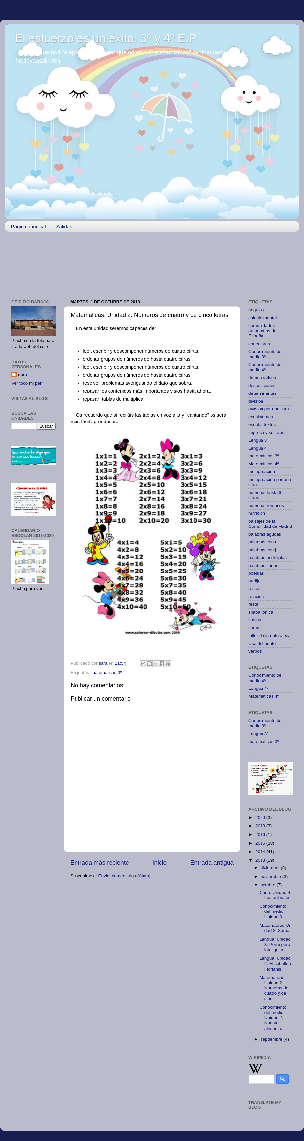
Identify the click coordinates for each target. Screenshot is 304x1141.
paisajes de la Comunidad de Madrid (270, 524)
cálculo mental (262, 317)
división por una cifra (268, 409)
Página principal (28, 226)
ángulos (256, 309)
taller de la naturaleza (269, 635)
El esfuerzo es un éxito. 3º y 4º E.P (106, 38)
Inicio (159, 862)
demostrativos (262, 377)
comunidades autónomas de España (262, 330)
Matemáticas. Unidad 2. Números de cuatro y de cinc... (274, 988)
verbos (255, 651)
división (255, 401)
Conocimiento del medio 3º (265, 354)
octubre (269, 884)
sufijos (254, 619)
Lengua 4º (258, 448)
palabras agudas (264, 534)
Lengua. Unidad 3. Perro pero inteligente (275, 944)
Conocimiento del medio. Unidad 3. (273, 911)
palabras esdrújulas (267, 557)
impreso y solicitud (266, 432)
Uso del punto (262, 643)
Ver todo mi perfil (27, 383)
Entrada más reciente (99, 862)
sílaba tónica (260, 612)
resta (253, 604)
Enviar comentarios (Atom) (124, 875)
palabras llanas (263, 565)
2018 (260, 825)
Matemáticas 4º (263, 463)
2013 (260, 860)
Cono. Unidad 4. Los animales (276, 895)
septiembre (272, 1039)
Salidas (64, 226)
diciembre (271, 867)
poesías (256, 573)
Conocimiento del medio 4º (265, 367)
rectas (254, 588)
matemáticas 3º (107, 672)
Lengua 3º (258, 440)
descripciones (262, 385)
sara (22, 374)
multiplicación (261, 471)
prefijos (255, 580)
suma (253, 627)
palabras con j (262, 549)
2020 (260, 817)
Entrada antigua (212, 862)
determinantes (262, 393)
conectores (259, 343)
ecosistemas (260, 416)
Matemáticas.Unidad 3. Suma (276, 928)
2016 (260, 834)
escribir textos (262, 424)
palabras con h (263, 542)
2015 (260, 843)
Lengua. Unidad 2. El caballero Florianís (276, 963)
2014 (260, 851)
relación (256, 596)
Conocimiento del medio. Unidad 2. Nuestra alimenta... (273, 1018)
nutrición (256, 513)
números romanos (266, 505)
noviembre (271, 876)
